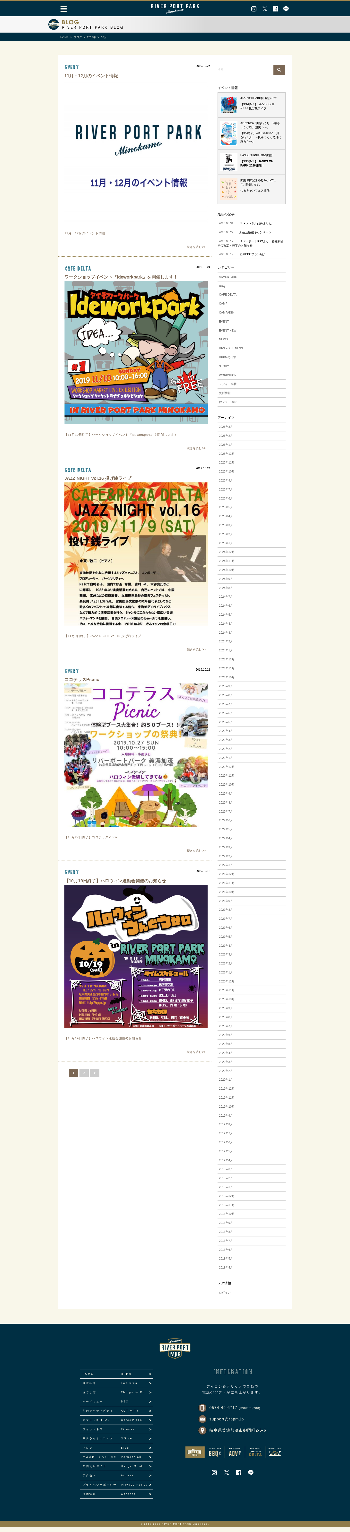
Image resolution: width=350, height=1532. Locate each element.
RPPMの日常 (227, 362)
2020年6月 (226, 1040)
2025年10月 (227, 476)
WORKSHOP (227, 380)
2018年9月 (226, 1227)
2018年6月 (226, 1254)
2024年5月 (226, 619)
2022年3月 (226, 852)
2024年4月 (226, 628)
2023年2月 (226, 753)
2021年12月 (227, 879)
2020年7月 (226, 1031)
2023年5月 (226, 726)
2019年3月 (226, 1174)
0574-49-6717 (235, 1412)
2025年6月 (226, 503)
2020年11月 (227, 995)
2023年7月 (226, 709)
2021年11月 (227, 888)
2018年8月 (226, 1236)
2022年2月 (226, 861)
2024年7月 (226, 601)
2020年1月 (226, 1084)
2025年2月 (226, 539)
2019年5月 (226, 1156)
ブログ (78, 37)
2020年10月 (227, 1004)
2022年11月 (227, 780)
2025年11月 (227, 467)
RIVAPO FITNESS (231, 353)
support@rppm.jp (227, 1424)
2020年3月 (226, 1066)
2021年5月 (226, 941)
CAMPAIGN (226, 317)
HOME (65, 37)
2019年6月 (226, 1147)
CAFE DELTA (77, 270)
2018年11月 (227, 1209)
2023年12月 (227, 664)
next (94, 1082)
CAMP (223, 308)
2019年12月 (227, 1093)
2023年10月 (227, 682)
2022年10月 (227, 789)
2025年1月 (226, 548)
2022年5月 (226, 834)
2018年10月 (227, 1218)
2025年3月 (226, 530)
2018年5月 (226, 1263)
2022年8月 (226, 807)
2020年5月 (226, 1049)
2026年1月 (226, 449)
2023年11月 (227, 673)
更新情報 (225, 398)
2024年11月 (227, 566)
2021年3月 (226, 959)
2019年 (91, 37)
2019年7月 (226, 1138)
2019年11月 (227, 1102)
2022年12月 (227, 771)
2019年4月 (226, 1165)
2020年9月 (226, 1013)
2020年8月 (226, 1022)
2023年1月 (226, 762)
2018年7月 (226, 1245)
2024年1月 (226, 655)
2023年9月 (226, 691)
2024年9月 (226, 584)
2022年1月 (226, 870)
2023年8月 (226, 700)
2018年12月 (227, 1201)
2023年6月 (226, 717)
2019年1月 (226, 1192)
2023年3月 (226, 744)
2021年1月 (226, 977)
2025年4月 (226, 521)
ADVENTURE (228, 281)
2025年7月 (226, 494)
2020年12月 (227, 986)
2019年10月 (227, 1111)
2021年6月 (226, 932)
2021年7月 (226, 923)
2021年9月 (226, 905)
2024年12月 (227, 557)
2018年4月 (226, 1272)
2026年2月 (226, 440)
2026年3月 (226, 431)
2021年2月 (226, 968)
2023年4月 (226, 735)
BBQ (222, 290)
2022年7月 (226, 816)
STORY (224, 371)
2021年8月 (226, 914)
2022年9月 (226, 798)
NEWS (223, 344)
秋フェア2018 (228, 407)
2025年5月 (226, 512)
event (71, 67)
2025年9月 (226, 485)
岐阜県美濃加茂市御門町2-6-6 (238, 1435)
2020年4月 (226, 1057)
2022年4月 (226, 843)
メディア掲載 (227, 389)
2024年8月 (226, 592)
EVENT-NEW (227, 335)
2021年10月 (227, 896)
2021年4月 (226, 950)
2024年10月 (227, 575)
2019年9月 (226, 1120)
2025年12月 (227, 458)
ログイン (225, 1297)
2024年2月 (226, 646)
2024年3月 (226, 637)
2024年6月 (226, 610)
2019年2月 (226, 1183)
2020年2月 (226, 1075)
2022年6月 (226, 825)
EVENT (224, 326)
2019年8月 (226, 1129)
